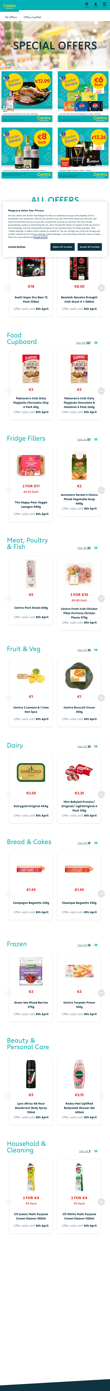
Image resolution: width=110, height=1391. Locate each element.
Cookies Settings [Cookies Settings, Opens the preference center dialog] (16, 246)
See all (83, 343)
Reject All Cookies (62, 246)
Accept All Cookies (90, 246)
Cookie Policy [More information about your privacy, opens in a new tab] (40, 237)
